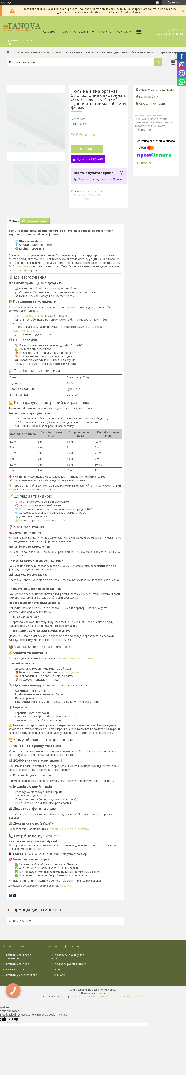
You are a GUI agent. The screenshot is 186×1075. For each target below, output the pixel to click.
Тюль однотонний (28, 52)
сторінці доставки (20, 583)
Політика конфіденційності (128, 996)
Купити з (90, 159)
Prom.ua (112, 989)
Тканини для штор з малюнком (18, 956)
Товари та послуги (74, 31)
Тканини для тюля (17, 964)
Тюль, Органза (52, 52)
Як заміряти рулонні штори (68, 964)
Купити (89, 148)
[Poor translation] (14, 1019)
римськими (92, 327)
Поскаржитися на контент (95, 996)
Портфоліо (58, 975)
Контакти (124, 31)
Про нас (105, 31)
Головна (48, 31)
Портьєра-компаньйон (29, 316)
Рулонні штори (15, 969)
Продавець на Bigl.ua (93, 993)
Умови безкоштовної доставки (69, 829)
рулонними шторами (25, 330)
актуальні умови (68, 672)
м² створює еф (23, 266)
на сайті (65, 885)
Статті (55, 969)
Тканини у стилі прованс (21, 975)
